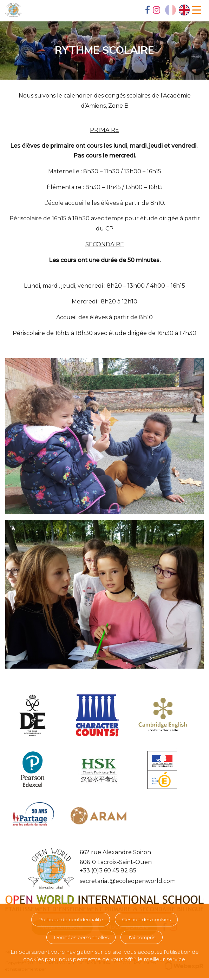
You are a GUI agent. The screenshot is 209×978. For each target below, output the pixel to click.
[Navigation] (197, 10)
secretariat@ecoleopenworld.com (128, 881)
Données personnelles (81, 937)
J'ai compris (141, 937)
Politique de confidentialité (70, 919)
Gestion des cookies (146, 919)
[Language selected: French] (177, 10)
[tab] (147, 10)
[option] (184, 10)
